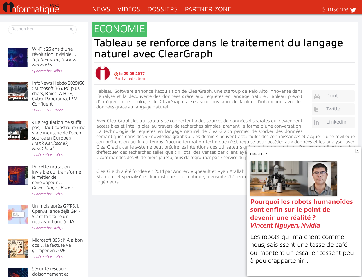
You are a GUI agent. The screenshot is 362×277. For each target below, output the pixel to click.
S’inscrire (335, 9)
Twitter (334, 109)
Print (332, 96)
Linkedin (336, 122)
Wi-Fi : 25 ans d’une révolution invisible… (54, 57)
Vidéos (128, 9)
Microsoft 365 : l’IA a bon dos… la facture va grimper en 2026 (57, 245)
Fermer (357, 151)
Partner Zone (208, 9)
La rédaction (133, 78)
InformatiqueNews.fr (31, 8)
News (101, 9)
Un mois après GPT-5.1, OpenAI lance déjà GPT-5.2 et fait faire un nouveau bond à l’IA (56, 213)
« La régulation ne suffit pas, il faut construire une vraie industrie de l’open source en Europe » (58, 135)
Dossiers (162, 9)
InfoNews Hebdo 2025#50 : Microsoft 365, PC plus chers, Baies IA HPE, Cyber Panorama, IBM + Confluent (58, 94)
